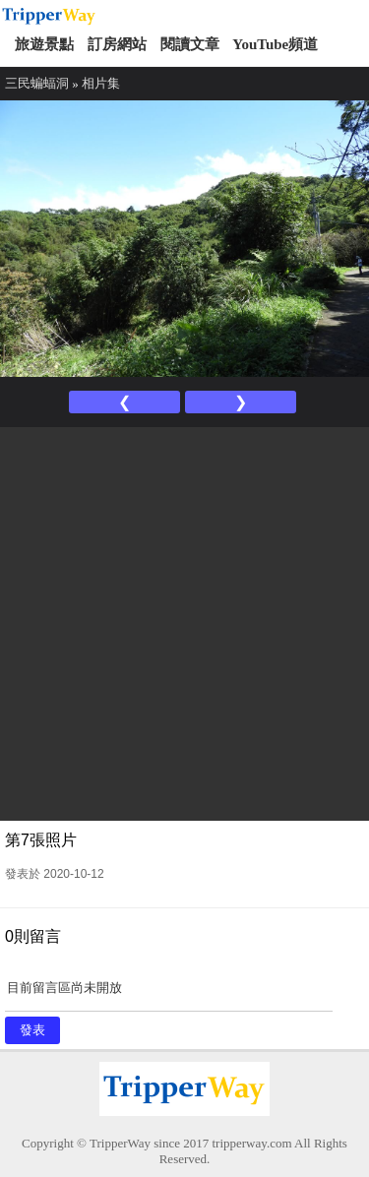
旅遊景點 (44, 44)
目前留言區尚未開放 (169, 994)
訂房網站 (117, 44)
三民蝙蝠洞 (37, 83)
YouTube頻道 (275, 44)
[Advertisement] (184, 621)
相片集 (101, 83)
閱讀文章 (189, 44)
